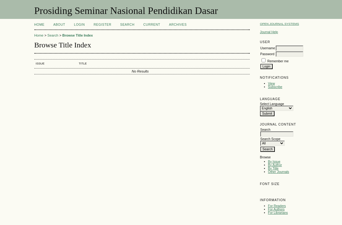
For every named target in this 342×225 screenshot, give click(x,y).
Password (267, 54)
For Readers (277, 206)
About (59, 24)
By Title (273, 168)
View (271, 83)
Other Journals (278, 172)
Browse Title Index (77, 35)
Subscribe (275, 87)
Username (267, 48)
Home (39, 24)
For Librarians (278, 212)
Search (127, 24)
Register (102, 24)
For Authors (276, 209)
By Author (275, 165)
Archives (178, 24)
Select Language (272, 104)
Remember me (278, 61)
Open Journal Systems (279, 23)
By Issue (274, 161)
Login (79, 24)
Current (151, 24)
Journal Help (269, 32)
